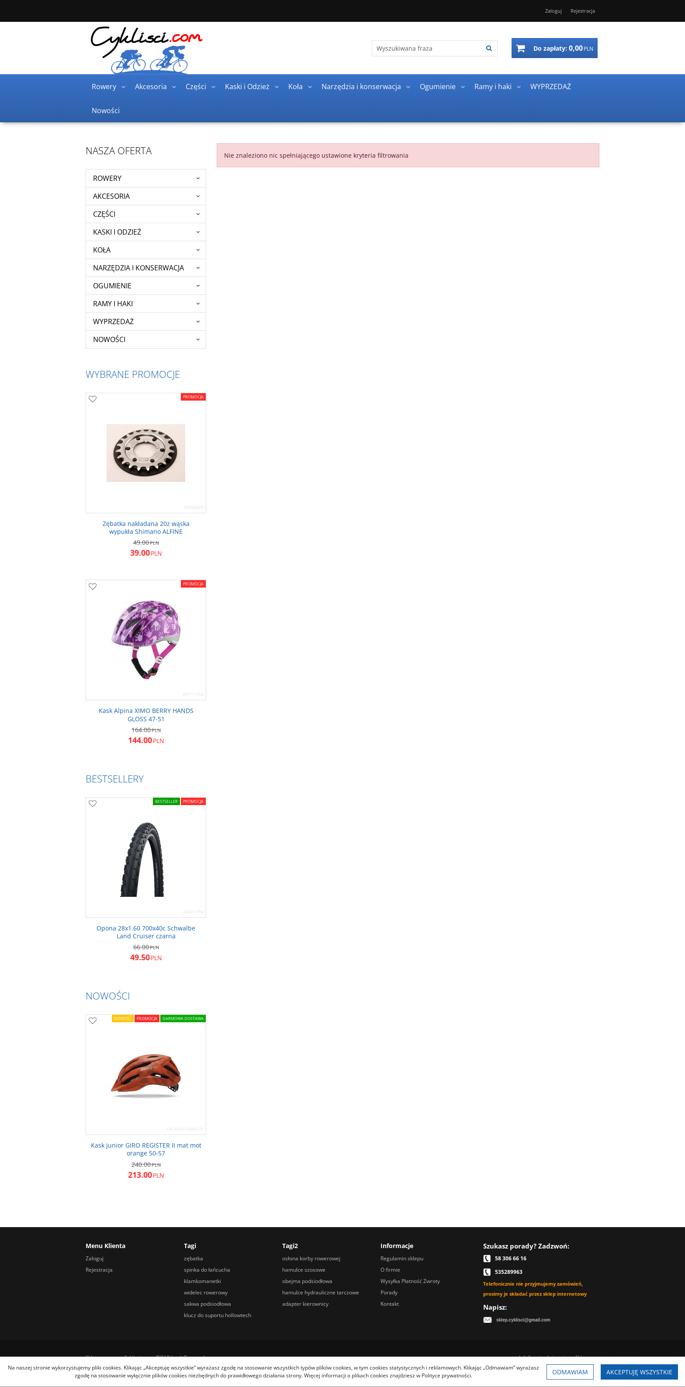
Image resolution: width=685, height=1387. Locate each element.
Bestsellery (115, 778)
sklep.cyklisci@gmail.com (523, 1320)
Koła (295, 86)
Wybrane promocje (133, 373)
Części (196, 86)
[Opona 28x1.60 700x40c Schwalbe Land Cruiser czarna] (146, 932)
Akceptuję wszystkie (639, 1372)
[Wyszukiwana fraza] (426, 48)
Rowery (104, 86)
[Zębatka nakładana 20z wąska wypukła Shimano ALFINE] (146, 528)
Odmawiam (570, 1372)
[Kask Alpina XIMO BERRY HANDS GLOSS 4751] (146, 715)
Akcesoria (151, 86)
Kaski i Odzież (247, 86)
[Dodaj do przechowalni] (92, 399)
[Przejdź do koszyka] (563, 48)
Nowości (106, 110)
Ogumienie (438, 86)
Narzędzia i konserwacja (361, 86)
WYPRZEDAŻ (550, 86)
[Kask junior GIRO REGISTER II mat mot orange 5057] (146, 1149)
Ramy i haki (493, 86)
